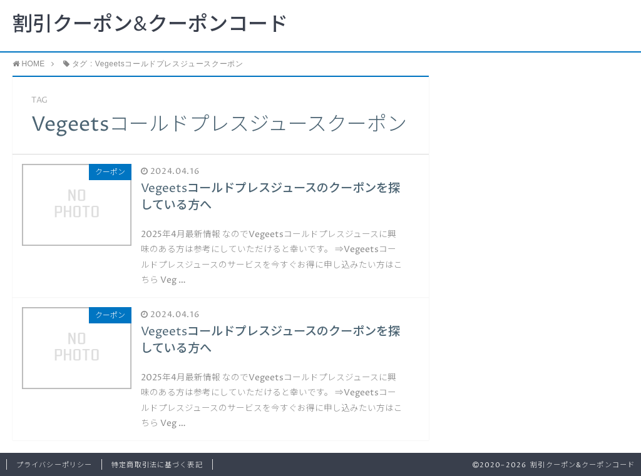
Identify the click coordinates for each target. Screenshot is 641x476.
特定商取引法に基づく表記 (156, 465)
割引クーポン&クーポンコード (150, 25)
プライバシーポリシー (54, 465)
